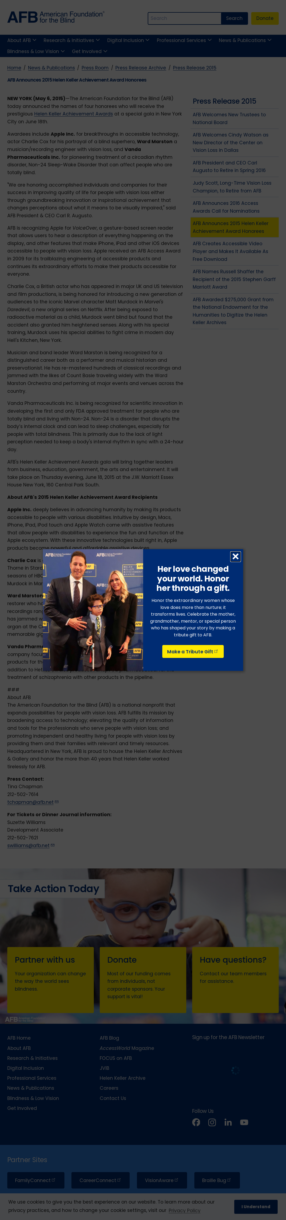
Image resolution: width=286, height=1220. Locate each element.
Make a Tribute (193, 651)
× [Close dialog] (235, 556)
